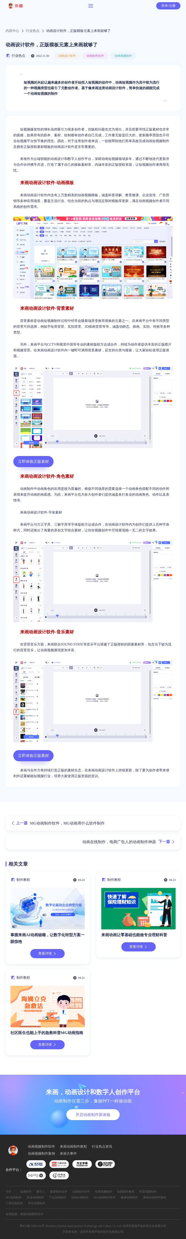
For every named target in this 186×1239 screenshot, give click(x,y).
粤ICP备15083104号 (32, 1226)
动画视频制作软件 (41, 1146)
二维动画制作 (14, 1203)
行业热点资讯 (102, 1146)
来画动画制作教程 (73, 1146)
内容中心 (12, 31)
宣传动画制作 (35, 1197)
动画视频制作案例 (41, 1153)
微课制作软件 (59, 1191)
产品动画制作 (57, 1197)
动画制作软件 (95, 56)
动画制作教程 (125, 1191)
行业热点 (32, 31)
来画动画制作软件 (31, 1214)
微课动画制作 (129, 1197)
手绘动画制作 (36, 1203)
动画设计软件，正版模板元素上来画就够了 (78, 31)
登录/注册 (168, 5)
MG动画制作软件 (104, 1197)
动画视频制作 (123, 56)
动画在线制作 (80, 1197)
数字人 (41, 1191)
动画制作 (26, 1191)
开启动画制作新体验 (93, 1115)
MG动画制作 (14, 1197)
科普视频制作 (148, 1191)
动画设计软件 (67, 56)
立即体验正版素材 (33, 461)
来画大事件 (68, 1153)
